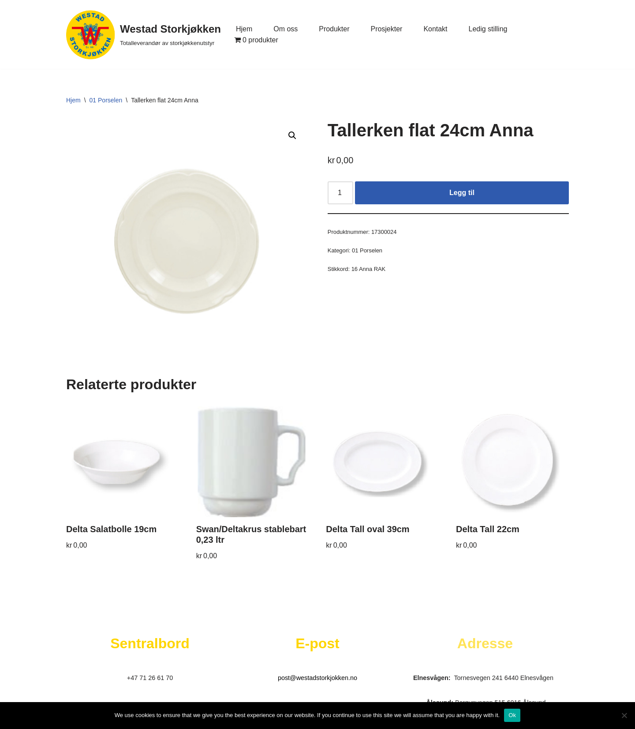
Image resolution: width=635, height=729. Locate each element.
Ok (512, 715)
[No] (624, 715)
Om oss (285, 29)
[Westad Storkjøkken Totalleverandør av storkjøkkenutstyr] (143, 34)
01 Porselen (106, 100)
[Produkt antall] (340, 192)
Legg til (461, 192)
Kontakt (436, 29)
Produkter (334, 29)
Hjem (244, 29)
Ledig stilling (488, 29)
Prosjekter (387, 29)
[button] (292, 135)
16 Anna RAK (368, 269)
